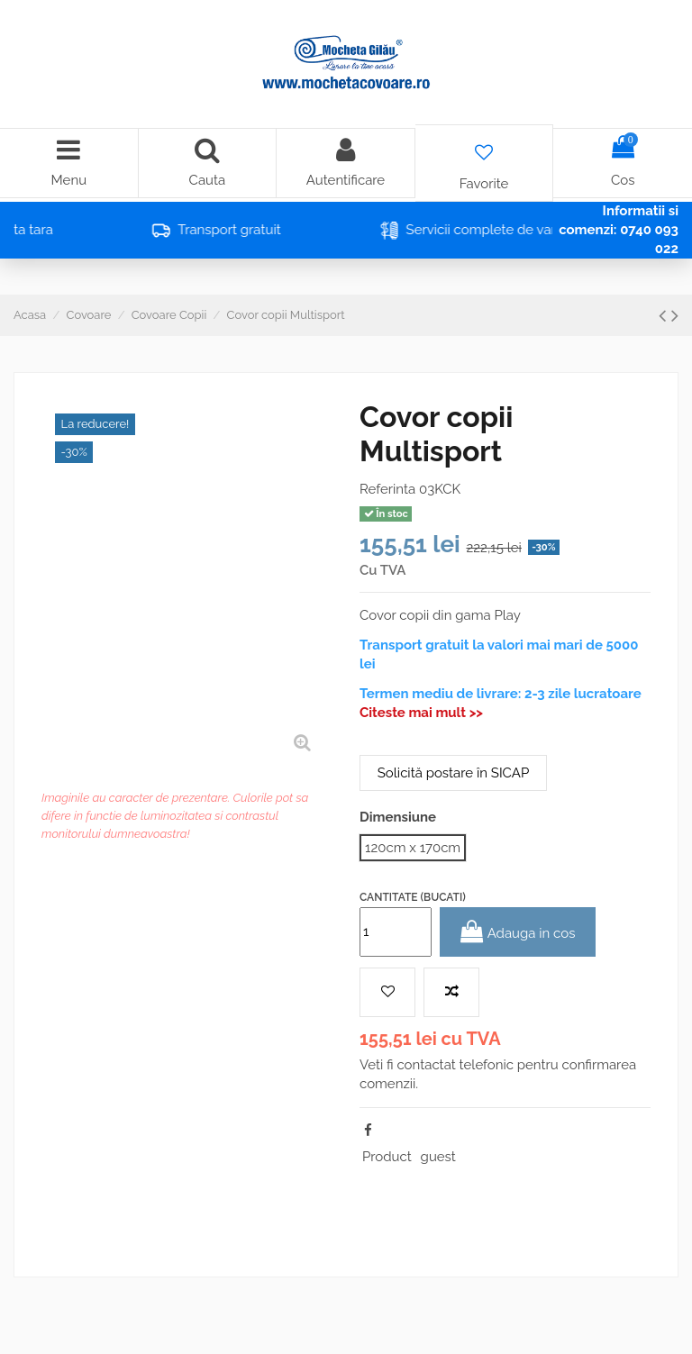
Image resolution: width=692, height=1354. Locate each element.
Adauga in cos (518, 932)
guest (438, 1157)
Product (387, 1157)
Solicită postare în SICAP (453, 773)
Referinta (387, 489)
